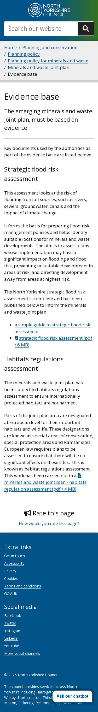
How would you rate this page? (49, 523)
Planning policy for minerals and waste (48, 61)
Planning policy (24, 54)
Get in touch (14, 555)
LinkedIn (11, 638)
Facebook (12, 615)
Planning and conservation (49, 47)
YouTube (11, 645)
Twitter (10, 623)
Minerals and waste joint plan (38, 67)
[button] (72, 696)
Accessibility (14, 563)
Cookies (11, 578)
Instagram (12, 630)
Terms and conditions (22, 586)
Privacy (10, 570)
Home (10, 47)
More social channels (22, 653)
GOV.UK (10, 593)
